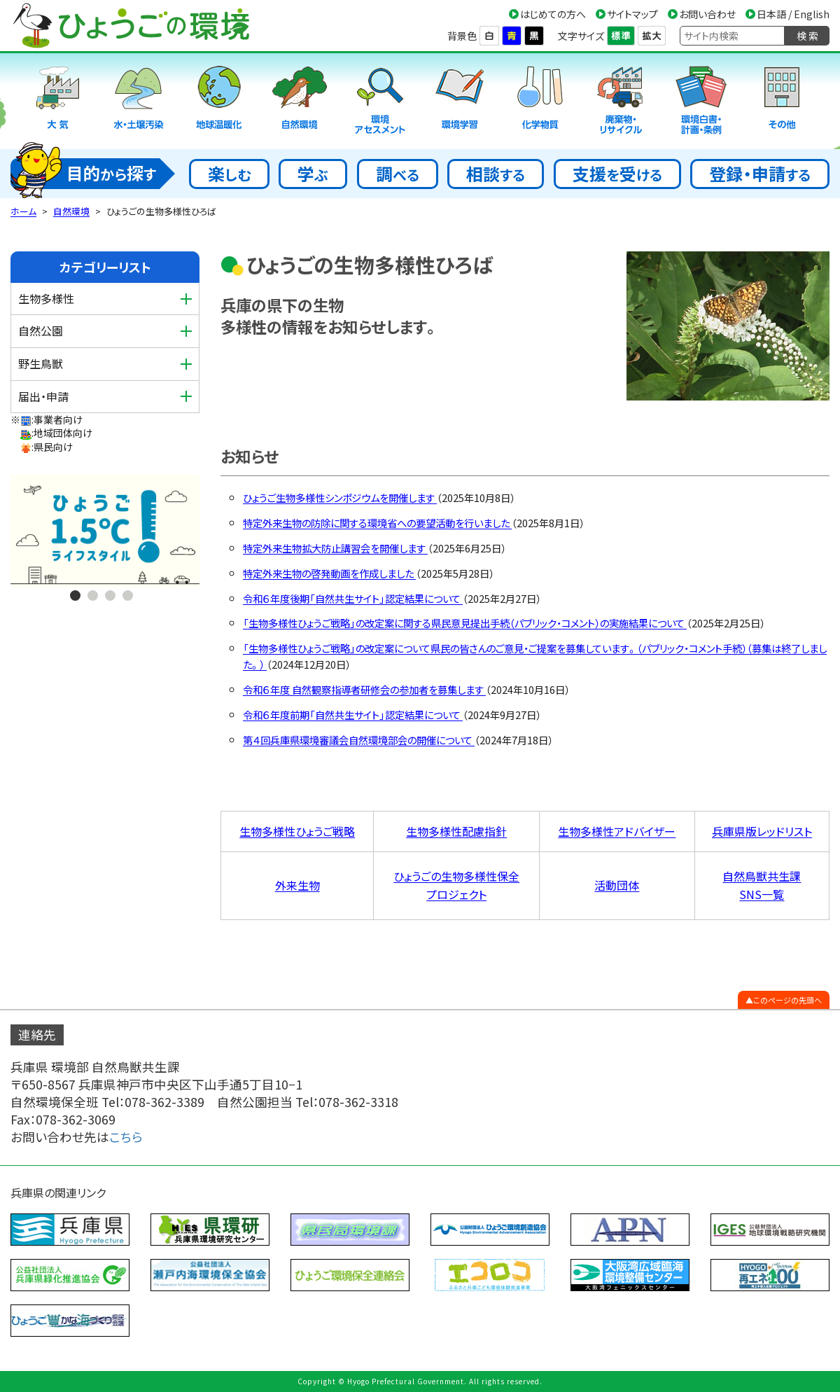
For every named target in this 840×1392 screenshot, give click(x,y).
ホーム (23, 211)
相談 (495, 173)
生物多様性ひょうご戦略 (297, 831)
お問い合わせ (707, 14)
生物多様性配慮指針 (456, 831)
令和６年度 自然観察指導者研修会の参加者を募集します (364, 689)
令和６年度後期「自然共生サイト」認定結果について (353, 598)
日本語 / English (793, 14)
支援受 (617, 173)
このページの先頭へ (787, 999)
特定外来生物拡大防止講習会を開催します (335, 548)
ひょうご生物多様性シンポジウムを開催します (340, 497)
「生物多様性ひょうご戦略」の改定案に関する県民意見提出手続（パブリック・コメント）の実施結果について (465, 622)
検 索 (807, 36)
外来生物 (297, 885)
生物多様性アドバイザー (617, 831)
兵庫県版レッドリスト (762, 831)
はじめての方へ (553, 14)
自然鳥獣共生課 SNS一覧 (761, 885)
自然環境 (71, 211)
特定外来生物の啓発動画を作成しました (329, 573)
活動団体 (616, 885)
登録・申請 (760, 173)
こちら (126, 1137)
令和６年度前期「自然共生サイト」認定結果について (353, 714)
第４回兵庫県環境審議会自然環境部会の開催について (359, 739)
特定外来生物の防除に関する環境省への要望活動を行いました (377, 522)
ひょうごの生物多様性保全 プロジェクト (456, 885)
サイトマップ (632, 14)
